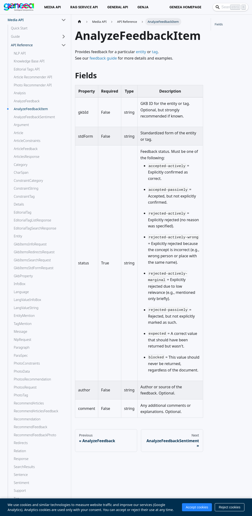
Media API (28, 7)
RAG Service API (60, 7)
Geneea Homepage (150, 7)
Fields (219, 24)
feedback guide (103, 58)
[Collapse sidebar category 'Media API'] (63, 20)
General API (93, 7)
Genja (118, 7)
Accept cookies (197, 507)
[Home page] (79, 21)
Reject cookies (229, 507)
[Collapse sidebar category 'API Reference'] (63, 45)
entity (141, 51)
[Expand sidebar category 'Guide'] (63, 36)
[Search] (212, 7)
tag (155, 51)
